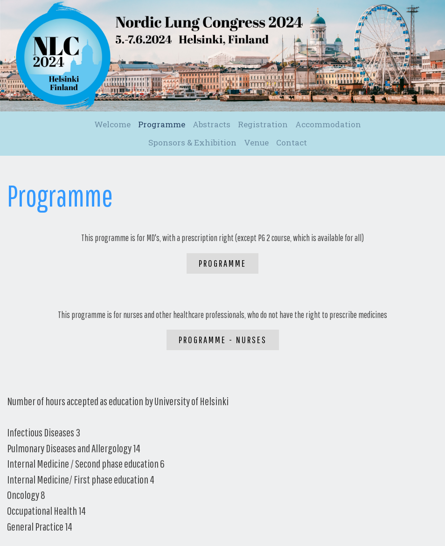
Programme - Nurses (223, 339)
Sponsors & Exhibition (192, 142)
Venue (256, 142)
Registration (263, 124)
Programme (161, 124)
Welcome (112, 124)
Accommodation (328, 124)
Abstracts (211, 124)
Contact (291, 142)
